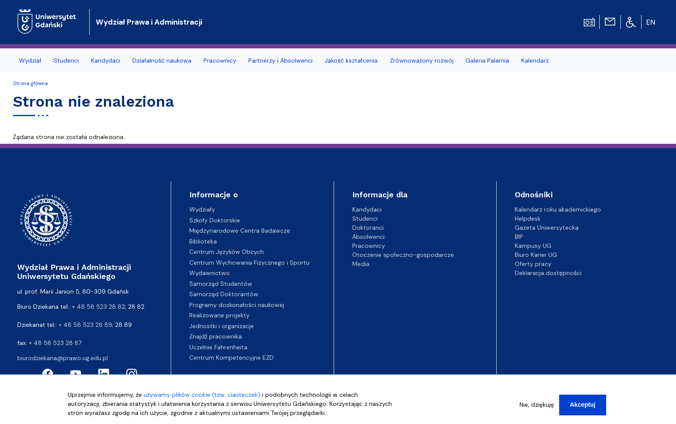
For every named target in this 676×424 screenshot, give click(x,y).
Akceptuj (582, 409)
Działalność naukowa (161, 60)
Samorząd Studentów (220, 284)
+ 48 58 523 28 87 (55, 343)
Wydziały (202, 209)
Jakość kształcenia (351, 60)
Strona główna (30, 83)
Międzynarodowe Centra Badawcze (239, 230)
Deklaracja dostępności (548, 273)
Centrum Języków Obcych (226, 252)
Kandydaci (105, 60)
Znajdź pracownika (215, 336)
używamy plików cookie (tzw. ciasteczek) (202, 400)
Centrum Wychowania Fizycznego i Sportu (249, 262)
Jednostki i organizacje (221, 326)
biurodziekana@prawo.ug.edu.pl (62, 358)
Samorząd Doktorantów (223, 294)
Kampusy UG (533, 246)
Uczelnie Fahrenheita (218, 347)
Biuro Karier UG (536, 255)
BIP (519, 236)
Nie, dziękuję (537, 410)
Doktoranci (368, 227)
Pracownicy (219, 60)
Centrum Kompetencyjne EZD (231, 357)
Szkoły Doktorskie (214, 220)
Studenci (66, 60)
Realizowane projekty (219, 315)
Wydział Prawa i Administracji (149, 22)
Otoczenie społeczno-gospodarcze (403, 255)
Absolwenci (368, 236)
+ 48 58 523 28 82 (98, 306)
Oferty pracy (533, 264)
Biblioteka (203, 241)
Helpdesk (528, 218)
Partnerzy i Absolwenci (280, 60)
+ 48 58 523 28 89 (85, 325)
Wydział (30, 60)
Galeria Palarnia (487, 60)
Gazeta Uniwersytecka (547, 227)
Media (360, 264)
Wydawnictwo (209, 273)
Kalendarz (535, 60)
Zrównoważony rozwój (422, 60)
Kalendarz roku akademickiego (558, 209)
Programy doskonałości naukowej (236, 305)
